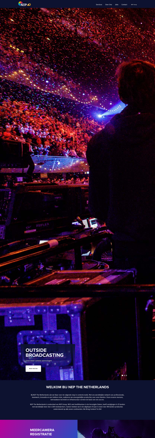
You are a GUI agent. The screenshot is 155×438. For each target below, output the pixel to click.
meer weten (33, 368)
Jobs (116, 5)
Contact (124, 5)
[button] (99, 4)
